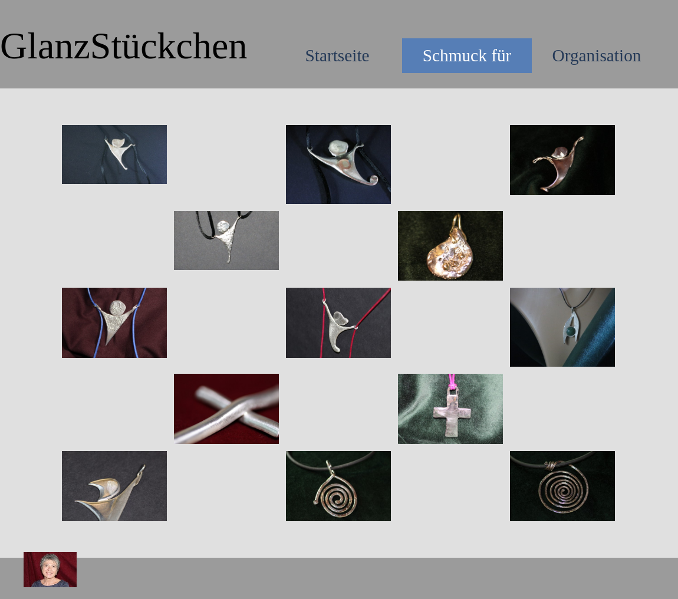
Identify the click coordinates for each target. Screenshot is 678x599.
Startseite (337, 55)
